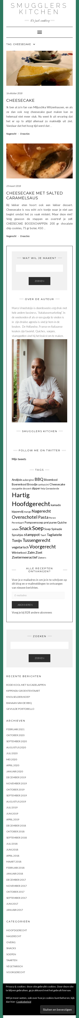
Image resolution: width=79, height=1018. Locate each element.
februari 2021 (15, 729)
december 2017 (16, 879)
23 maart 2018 (13, 186)
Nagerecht (11, 133)
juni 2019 (12, 813)
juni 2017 (12, 903)
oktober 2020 (15, 735)
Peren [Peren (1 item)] (52, 517)
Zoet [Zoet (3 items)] (38, 552)
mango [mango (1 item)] (27, 511)
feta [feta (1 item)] (43, 488)
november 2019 (16, 783)
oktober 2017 (15, 891)
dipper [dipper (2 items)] (36, 488)
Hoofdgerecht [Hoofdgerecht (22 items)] (31, 503)
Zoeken (39, 281)
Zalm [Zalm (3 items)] (31, 552)
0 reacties (24, 133)
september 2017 (16, 897)
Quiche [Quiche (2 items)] (62, 522)
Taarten (11, 960)
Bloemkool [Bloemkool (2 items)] (51, 479)
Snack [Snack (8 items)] (25, 528)
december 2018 (16, 825)
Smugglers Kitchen (39, 9)
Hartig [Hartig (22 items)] (21, 494)
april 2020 (12, 765)
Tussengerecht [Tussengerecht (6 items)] (36, 540)
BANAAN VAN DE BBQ (19, 703)
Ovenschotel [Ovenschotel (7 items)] (24, 517)
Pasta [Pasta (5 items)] (43, 517)
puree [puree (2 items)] (53, 522)
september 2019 (16, 795)
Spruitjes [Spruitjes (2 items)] (17, 535)
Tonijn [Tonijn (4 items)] (17, 540)
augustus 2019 (16, 801)
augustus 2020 (16, 747)
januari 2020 (14, 771)
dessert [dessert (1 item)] (27, 488)
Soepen (11, 954)
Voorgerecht (15, 972)
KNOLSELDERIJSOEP (18, 696)
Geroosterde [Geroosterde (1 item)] (52, 488)
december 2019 (16, 777)
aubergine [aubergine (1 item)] (28, 479)
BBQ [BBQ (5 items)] (39, 479)
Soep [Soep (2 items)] (47, 529)
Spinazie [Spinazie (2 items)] (56, 529)
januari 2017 (14, 909)
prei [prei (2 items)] (46, 522)
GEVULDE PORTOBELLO (20, 708)
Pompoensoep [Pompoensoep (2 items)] (33, 522)
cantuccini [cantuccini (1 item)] (43, 484)
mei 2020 (11, 759)
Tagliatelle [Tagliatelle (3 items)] (54, 535)
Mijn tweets (19, 459)
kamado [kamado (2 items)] (56, 505)
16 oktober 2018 (14, 93)
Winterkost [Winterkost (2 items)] (19, 552)
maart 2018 (13, 861)
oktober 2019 (15, 789)
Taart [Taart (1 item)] (43, 535)
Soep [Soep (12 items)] (38, 528)
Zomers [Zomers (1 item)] (42, 557)
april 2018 (12, 855)
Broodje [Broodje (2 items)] (32, 484)
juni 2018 (12, 849)
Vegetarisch (14, 966)
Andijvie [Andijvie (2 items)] (17, 479)
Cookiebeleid (23, 1001)
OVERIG (11, 942)
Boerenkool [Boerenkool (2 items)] (19, 484)
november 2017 (16, 885)
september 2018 (16, 837)
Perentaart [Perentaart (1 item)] (18, 522)
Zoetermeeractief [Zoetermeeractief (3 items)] (24, 557)
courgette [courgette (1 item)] (17, 488)
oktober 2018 (15, 831)
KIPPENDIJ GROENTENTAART (23, 690)
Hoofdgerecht (16, 930)
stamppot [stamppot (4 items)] (32, 534)
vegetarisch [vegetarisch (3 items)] (20, 547)
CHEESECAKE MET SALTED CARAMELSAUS (34, 195)
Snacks (11, 948)
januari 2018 (14, 873)
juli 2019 (11, 807)
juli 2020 (11, 753)
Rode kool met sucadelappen (26, 684)
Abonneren (25, 604)
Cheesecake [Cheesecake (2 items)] (57, 484)
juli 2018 (11, 843)
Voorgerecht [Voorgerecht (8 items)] (42, 546)
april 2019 (12, 819)
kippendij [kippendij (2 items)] (17, 511)
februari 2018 (15, 867)
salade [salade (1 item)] (15, 529)
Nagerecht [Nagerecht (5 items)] (41, 511)
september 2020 (16, 741)
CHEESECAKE (20, 100)
